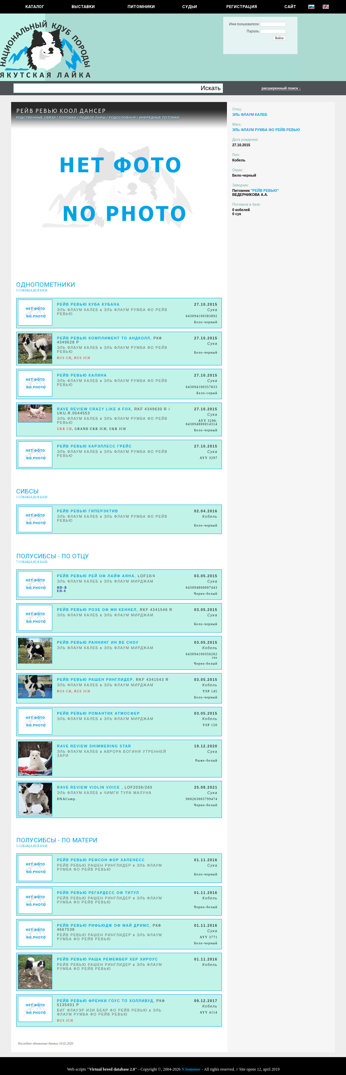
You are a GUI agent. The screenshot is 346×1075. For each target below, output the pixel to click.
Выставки (83, 6)
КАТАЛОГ (34, 6)
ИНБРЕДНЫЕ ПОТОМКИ (159, 117)
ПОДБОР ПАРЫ (93, 117)
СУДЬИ (189, 6)
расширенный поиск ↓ (281, 88)
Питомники (141, 6)
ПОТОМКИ (67, 117)
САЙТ (290, 6)
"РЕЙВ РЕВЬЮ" (265, 190)
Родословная (122, 117)
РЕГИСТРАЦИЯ (241, 6)
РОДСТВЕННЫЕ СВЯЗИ (36, 117)
